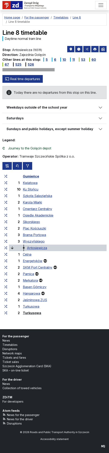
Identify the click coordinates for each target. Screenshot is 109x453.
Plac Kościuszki (34, 228)
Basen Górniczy (34, 287)
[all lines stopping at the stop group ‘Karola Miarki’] (6, 202)
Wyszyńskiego (34, 241)
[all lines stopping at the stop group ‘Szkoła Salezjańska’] (6, 196)
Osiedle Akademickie (38, 215)
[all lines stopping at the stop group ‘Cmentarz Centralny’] (6, 209)
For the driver (12, 379)
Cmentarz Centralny (37, 209)
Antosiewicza (37, 248)
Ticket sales (10, 362)
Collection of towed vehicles (22, 388)
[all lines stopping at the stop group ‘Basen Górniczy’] (6, 287)
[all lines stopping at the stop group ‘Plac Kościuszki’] (6, 228)
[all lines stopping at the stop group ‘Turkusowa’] (6, 306)
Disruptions (9, 349)
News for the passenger (21, 415)
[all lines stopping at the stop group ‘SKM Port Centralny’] (6, 267)
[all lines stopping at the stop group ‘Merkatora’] (6, 280)
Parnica (28, 274)
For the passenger (15, 336)
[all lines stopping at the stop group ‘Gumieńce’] (6, 176)
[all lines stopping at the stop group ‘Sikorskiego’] (6, 222)
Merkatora (30, 280)
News (6, 340)
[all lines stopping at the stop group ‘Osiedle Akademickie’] (6, 215)
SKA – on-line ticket (15, 370)
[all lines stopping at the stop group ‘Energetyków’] (6, 261)
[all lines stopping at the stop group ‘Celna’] (6, 254)
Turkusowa (31, 306)
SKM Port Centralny (37, 267)
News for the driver (17, 419)
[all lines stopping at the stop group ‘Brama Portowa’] (6, 235)
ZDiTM (7, 397)
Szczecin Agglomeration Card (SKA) (26, 366)
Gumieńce (31, 176)
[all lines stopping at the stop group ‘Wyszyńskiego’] (6, 241)
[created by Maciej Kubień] (103, 446)
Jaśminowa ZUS (35, 300)
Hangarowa (31, 293)
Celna (27, 254)
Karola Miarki (32, 202)
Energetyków (32, 261)
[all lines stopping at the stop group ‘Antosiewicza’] (6, 248)
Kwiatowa (30, 183)
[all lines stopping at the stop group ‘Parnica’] (6, 274)
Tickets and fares (14, 357)
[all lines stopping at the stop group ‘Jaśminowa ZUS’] (6, 300)
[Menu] (101, 5)
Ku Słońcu (30, 189)
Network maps (12, 353)
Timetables (10, 344)
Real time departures (22, 79)
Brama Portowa (34, 235)
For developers (12, 401)
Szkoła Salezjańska (37, 196)
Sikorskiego (31, 222)
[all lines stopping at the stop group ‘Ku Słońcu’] (6, 189)
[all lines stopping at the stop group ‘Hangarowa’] (6, 293)
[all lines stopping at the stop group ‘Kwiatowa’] (6, 183)
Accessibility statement (54, 439)
